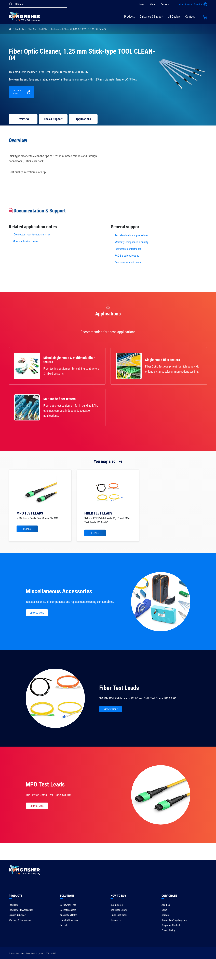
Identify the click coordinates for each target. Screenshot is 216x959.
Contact (190, 16)
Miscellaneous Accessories (59, 591)
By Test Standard (68, 909)
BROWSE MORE (37, 612)
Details (27, 529)
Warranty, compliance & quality (131, 242)
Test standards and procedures (131, 235)
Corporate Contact (170, 925)
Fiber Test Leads (119, 687)
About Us (165, 904)
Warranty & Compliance (20, 920)
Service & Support (17, 915)
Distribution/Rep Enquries (174, 920)
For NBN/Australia (69, 920)
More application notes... (26, 241)
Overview (23, 119)
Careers (165, 915)
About (152, 4)
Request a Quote (119, 909)
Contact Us (116, 920)
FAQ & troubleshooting (127, 255)
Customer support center (128, 262)
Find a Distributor (119, 915)
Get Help (64, 925)
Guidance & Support (151, 16)
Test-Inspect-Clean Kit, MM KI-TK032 (68, 29)
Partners (164, 4)
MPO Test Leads (45, 784)
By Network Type (68, 904)
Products (129, 16)
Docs (53, 119)
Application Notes (68, 915)
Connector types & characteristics (32, 234)
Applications (83, 119)
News (141, 4)
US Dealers (174, 16)
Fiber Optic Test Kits (37, 29)
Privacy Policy (168, 930)
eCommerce (117, 904)
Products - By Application (21, 909)
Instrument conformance (128, 248)
